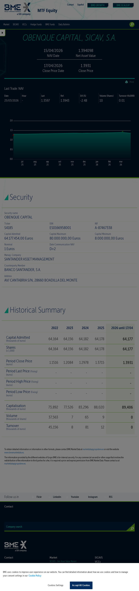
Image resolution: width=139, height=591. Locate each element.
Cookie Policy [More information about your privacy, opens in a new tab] (35, 578)
